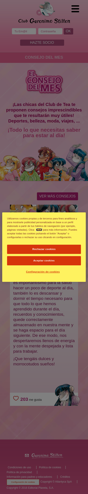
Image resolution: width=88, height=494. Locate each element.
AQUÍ (39, 229)
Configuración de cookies (43, 271)
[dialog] (44, 247)
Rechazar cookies (43, 249)
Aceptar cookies (44, 260)
